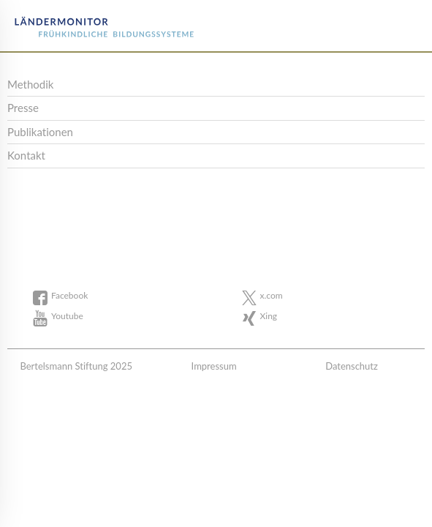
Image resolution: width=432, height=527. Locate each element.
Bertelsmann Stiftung (67, 22)
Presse (23, 107)
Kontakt (26, 155)
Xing (269, 315)
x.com (271, 295)
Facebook (69, 295)
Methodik (30, 84)
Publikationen (40, 131)
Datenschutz (351, 366)
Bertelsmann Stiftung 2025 (76, 366)
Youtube (67, 315)
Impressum (214, 366)
